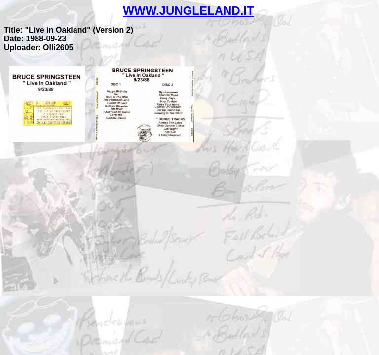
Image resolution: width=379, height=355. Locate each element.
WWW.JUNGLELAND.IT (188, 10)
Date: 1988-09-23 (35, 39)
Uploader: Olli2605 (39, 47)
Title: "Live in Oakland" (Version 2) (68, 30)
